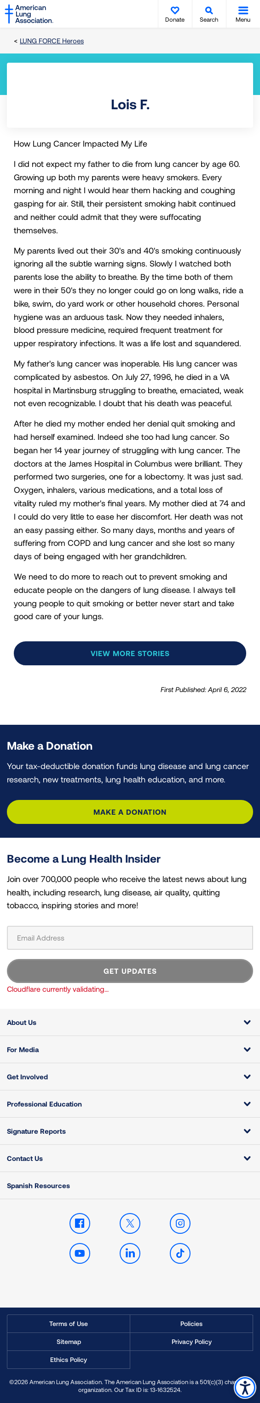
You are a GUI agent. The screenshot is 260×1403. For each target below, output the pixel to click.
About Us (21, 1022)
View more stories (130, 653)
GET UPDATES (130, 970)
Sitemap (69, 1341)
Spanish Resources (38, 1185)
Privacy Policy (192, 1341)
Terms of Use (68, 1323)
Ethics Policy (68, 1359)
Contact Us (25, 1158)
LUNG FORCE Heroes (52, 40)
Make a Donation (130, 811)
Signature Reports (36, 1131)
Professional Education (44, 1104)
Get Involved (27, 1076)
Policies (191, 1323)
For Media (23, 1049)
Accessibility (245, 1387)
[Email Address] (130, 938)
